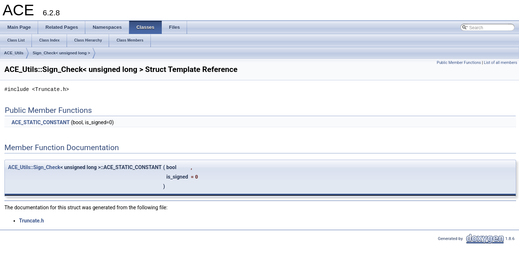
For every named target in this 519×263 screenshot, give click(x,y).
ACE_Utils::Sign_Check (34, 167)
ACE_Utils (13, 53)
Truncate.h (31, 221)
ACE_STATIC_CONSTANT (40, 122)
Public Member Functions (459, 62)
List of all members (500, 62)
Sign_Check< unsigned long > (61, 53)
